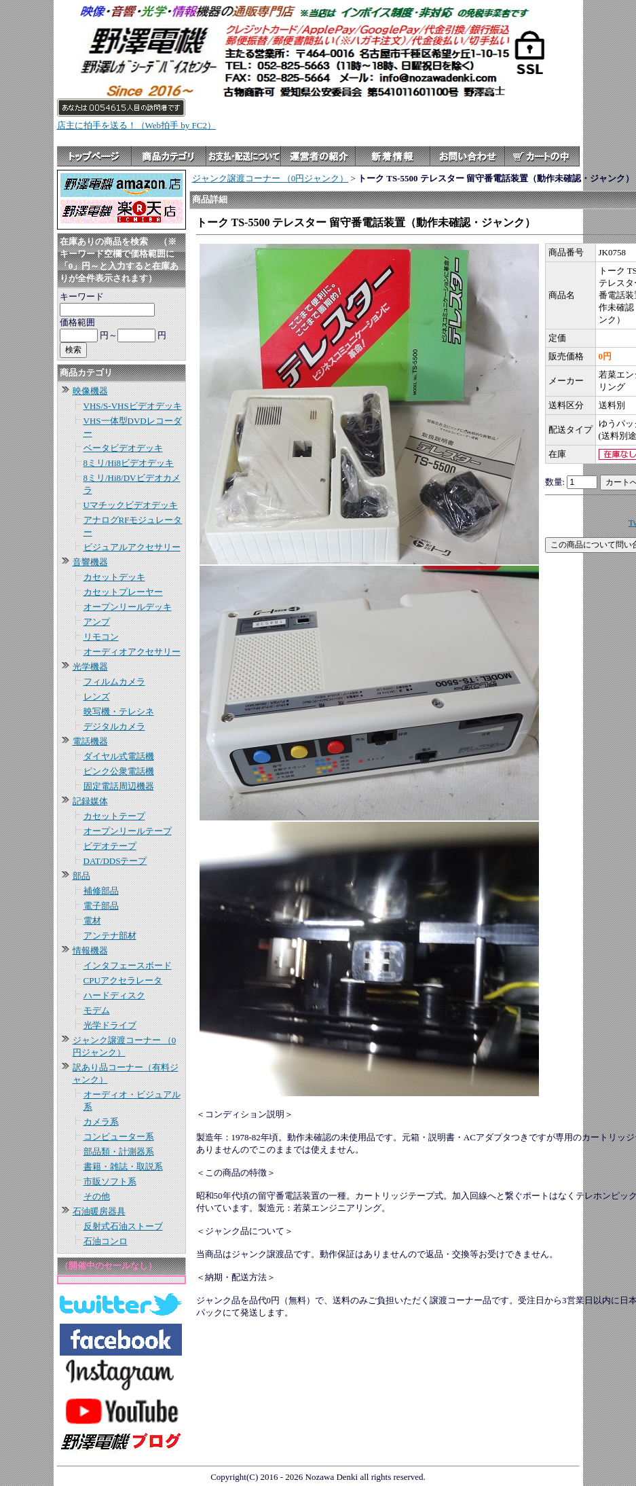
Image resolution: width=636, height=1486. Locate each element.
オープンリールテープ (127, 831)
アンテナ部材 (109, 935)
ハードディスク (114, 995)
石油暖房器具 (99, 1211)
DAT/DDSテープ (115, 861)
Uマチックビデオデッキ (130, 505)
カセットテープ (114, 816)
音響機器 (90, 562)
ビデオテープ (109, 846)
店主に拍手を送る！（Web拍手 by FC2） (136, 125)
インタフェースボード (127, 965)
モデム (96, 1010)
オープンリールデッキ (127, 607)
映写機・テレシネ (118, 711)
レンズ (96, 696)
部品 (81, 876)
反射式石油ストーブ (123, 1226)
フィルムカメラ (114, 681)
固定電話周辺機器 (118, 786)
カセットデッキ (114, 577)
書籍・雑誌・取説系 (123, 1166)
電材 (92, 921)
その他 (96, 1196)
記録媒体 (90, 801)
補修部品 (101, 891)
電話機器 (90, 741)
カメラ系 (101, 1122)
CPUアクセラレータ (122, 980)
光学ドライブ (109, 1025)
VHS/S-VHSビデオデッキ (132, 406)
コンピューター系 (118, 1136)
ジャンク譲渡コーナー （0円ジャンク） (270, 178)
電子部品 (101, 906)
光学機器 (90, 667)
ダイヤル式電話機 (118, 756)
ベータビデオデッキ (123, 448)
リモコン (101, 637)
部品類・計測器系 (118, 1151)
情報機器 (90, 950)
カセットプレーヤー (123, 592)
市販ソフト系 (109, 1181)
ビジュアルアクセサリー (132, 547)
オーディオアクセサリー (132, 652)
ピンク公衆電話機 (118, 771)
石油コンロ (105, 1241)
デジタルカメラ (114, 726)
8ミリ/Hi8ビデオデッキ (128, 463)
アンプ (96, 622)
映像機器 (90, 391)
